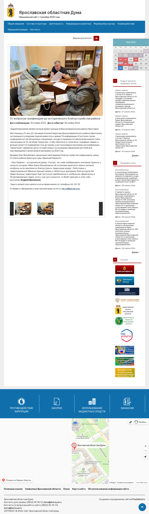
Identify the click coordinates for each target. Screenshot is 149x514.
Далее (135, 155)
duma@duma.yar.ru (53, 502)
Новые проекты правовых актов (128, 82)
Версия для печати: (83, 38)
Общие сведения (16, 24)
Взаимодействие (126, 24)
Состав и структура (37, 24)
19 (120, 64)
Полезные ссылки (13, 489)
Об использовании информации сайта (108, 489)
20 (125, 64)
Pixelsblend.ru (138, 499)
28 (131, 68)
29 (136, 68)
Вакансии (127, 408)
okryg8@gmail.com (71, 189)
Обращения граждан (18, 29)
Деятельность (56, 24)
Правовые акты (128, 163)
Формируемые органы (104, 24)
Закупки (57, 408)
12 (120, 59)
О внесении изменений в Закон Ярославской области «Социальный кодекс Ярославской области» (125, 122)
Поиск (66, 489)
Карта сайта (79, 489)
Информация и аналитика (78, 24)
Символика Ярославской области (43, 489)
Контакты (35, 29)
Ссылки (124, 259)
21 (131, 64)
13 (126, 59)
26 (120, 68)
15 (136, 59)
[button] (142, 507)
